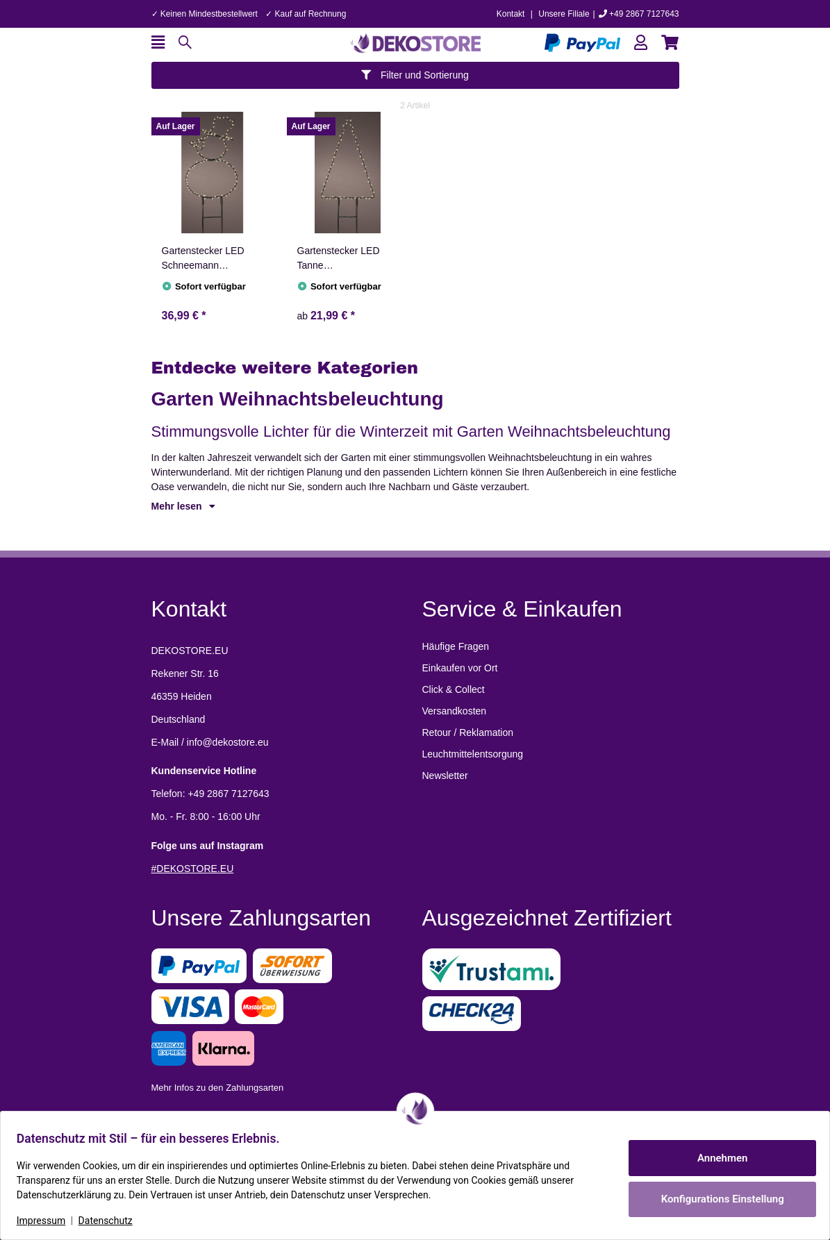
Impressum (47, 1220)
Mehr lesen (183, 506)
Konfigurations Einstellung (715, 1199)
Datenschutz (112, 1220)
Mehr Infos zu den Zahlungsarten (217, 1087)
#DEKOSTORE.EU (192, 868)
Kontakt (511, 14)
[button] (640, 42)
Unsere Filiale (563, 14)
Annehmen (716, 1158)
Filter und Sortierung (415, 75)
